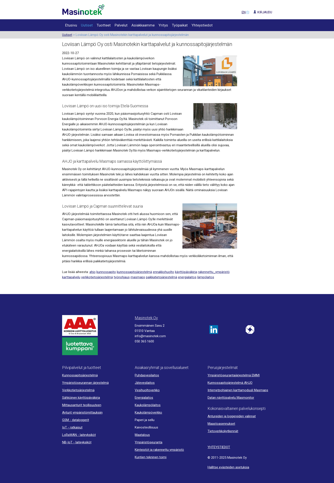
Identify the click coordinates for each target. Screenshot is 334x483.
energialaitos (187, 277)
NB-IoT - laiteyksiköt (76, 442)
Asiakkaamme (143, 25)
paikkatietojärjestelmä (161, 277)
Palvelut (121, 25)
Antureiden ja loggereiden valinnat (232, 416)
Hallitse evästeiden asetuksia (228, 467)
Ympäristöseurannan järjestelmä (85, 383)
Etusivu (71, 25)
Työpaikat (180, 25)
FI (248, 12)
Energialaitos (144, 398)
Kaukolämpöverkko (148, 412)
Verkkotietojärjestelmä (78, 390)
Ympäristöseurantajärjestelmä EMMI (234, 375)
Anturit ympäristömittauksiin (82, 412)
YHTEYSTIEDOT (219, 447)
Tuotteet (104, 25)
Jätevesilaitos (145, 383)
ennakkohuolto (163, 272)
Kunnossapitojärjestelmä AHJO (230, 383)
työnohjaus (122, 277)
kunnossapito (106, 272)
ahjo (92, 272)
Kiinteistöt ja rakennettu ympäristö (159, 450)
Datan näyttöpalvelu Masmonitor (231, 398)
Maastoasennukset (221, 424)
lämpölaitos (205, 277)
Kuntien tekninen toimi (150, 457)
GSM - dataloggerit (75, 420)
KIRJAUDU (261, 12)
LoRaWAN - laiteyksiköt (79, 435)
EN (244, 12)
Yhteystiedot (202, 25)
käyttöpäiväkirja (186, 272)
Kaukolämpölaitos (148, 405)
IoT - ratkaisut (72, 427)
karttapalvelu (71, 277)
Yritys (163, 25)
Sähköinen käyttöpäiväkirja (81, 398)
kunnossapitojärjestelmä (134, 272)
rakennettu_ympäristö (214, 272)
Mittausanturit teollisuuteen (81, 405)
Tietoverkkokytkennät (223, 431)
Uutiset (87, 25)
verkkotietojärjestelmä (97, 277)
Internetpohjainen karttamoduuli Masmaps (238, 390)
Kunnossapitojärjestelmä (80, 375)
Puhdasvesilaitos (147, 375)
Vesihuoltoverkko (147, 390)
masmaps (138, 277)
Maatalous (142, 435)
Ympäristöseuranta (148, 442)
